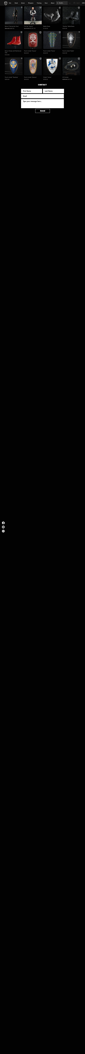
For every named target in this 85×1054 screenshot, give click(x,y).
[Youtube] (3, 527)
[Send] (42, 111)
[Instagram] (3, 531)
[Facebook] (3, 523)
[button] (52, 3)
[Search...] (61, 3)
